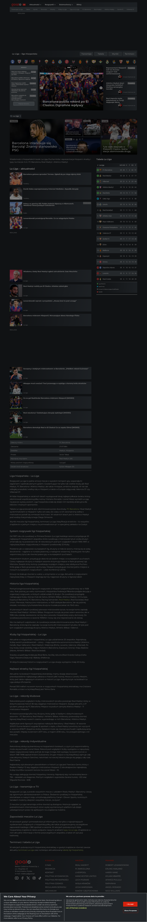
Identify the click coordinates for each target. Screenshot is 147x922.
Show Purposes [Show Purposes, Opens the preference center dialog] (130, 910)
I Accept (130, 904)
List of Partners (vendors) (76, 908)
